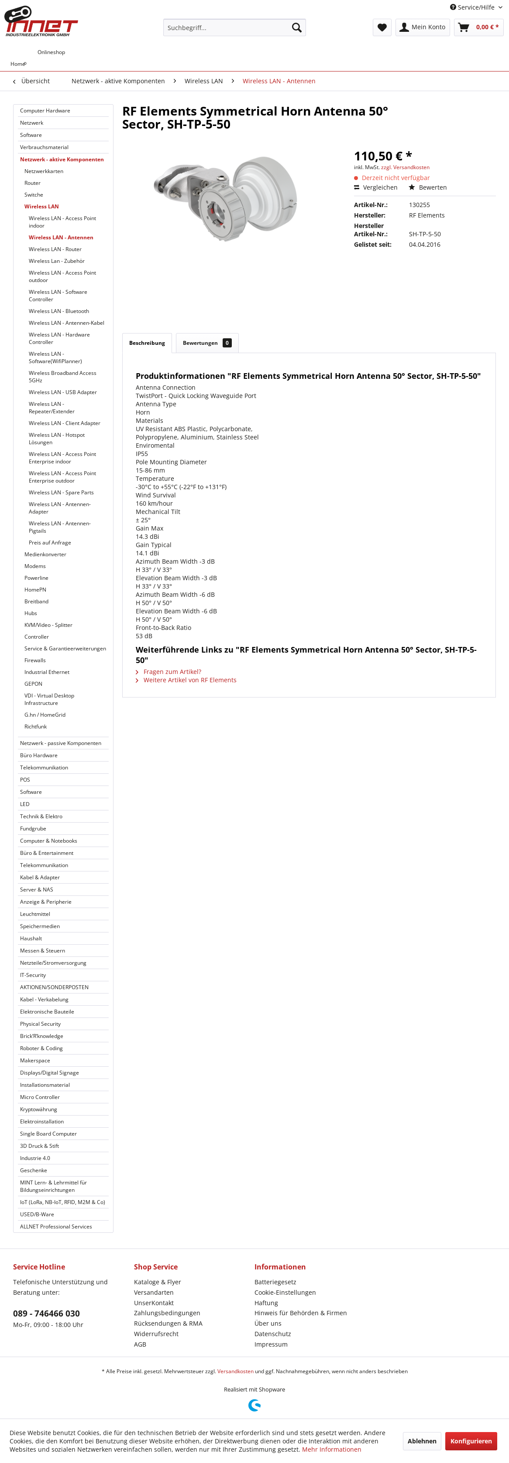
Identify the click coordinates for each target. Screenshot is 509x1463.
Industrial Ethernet (46, 672)
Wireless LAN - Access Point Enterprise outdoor (62, 477)
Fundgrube (33, 828)
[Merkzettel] (382, 27)
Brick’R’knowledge (41, 1036)
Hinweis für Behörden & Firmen (300, 1313)
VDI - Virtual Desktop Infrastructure (49, 699)
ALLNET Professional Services (56, 1226)
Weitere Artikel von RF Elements (186, 680)
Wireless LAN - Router (55, 249)
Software (31, 135)
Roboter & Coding (41, 1048)
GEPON (33, 683)
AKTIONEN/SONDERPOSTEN (54, 987)
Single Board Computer (48, 1133)
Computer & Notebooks (48, 840)
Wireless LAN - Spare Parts (61, 492)
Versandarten (154, 1292)
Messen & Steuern (42, 950)
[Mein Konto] (423, 27)
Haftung (266, 1303)
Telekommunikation (44, 767)
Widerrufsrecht (156, 1334)
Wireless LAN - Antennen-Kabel (66, 323)
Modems (35, 566)
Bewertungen (207, 342)
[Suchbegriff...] (234, 27)
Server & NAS (36, 889)
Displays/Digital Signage (49, 1072)
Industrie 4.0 (35, 1158)
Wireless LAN (41, 206)
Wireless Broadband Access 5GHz (62, 376)
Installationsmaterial (45, 1085)
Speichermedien (40, 926)
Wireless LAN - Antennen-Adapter (60, 507)
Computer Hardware (45, 110)
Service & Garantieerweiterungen (65, 648)
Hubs (30, 613)
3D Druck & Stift (39, 1146)
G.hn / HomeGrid (44, 714)
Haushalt (31, 938)
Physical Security (40, 1024)
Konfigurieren (471, 1441)
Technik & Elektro (41, 816)
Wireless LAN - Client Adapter (64, 423)
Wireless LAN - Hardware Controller (59, 338)
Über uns (268, 1323)
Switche (33, 194)
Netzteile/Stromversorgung (53, 962)
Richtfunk (35, 726)
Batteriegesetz (275, 1282)
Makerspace (35, 1060)
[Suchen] (297, 27)
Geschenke (33, 1170)
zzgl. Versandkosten (405, 167)
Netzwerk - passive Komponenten (60, 743)
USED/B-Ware (37, 1214)
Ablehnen (422, 1441)
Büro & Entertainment (46, 853)
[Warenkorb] (479, 27)
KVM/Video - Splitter (48, 625)
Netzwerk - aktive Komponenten (62, 159)
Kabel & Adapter (40, 877)
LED (25, 804)
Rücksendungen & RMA (168, 1323)
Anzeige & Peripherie (46, 901)
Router (32, 183)
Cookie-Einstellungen (285, 1292)
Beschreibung (147, 343)
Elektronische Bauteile (47, 1011)
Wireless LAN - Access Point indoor (62, 221)
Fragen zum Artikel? (168, 671)
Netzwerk (31, 122)
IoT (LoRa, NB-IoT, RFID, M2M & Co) (62, 1202)
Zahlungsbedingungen (167, 1313)
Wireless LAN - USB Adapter (63, 392)
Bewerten (428, 187)
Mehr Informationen (331, 1449)
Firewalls (35, 660)
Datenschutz (272, 1334)
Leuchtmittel (35, 914)
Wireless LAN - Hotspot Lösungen (57, 438)
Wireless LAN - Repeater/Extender (52, 407)
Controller (36, 636)
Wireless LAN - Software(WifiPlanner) (55, 357)
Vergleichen (376, 187)
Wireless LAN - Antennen (61, 237)
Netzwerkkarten (43, 171)
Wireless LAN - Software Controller (58, 295)
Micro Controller (40, 1097)
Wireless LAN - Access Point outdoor (62, 276)
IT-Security (33, 975)
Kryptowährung (38, 1109)
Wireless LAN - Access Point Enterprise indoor (62, 457)
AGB (140, 1344)
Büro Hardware (39, 755)
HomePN (35, 589)
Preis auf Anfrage (50, 542)
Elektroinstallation (42, 1121)
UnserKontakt (154, 1303)
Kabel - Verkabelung (44, 999)
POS (25, 779)
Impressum (271, 1344)
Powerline (36, 578)
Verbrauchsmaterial (44, 147)
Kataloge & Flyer (157, 1282)
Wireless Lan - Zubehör (57, 261)
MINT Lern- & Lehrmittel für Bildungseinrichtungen (53, 1186)
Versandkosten (235, 1371)
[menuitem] (234, 27)
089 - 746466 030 (46, 1313)
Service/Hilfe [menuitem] (473, 7)
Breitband (36, 601)
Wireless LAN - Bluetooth (59, 311)
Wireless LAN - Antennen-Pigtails (60, 527)
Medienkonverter (45, 554)
